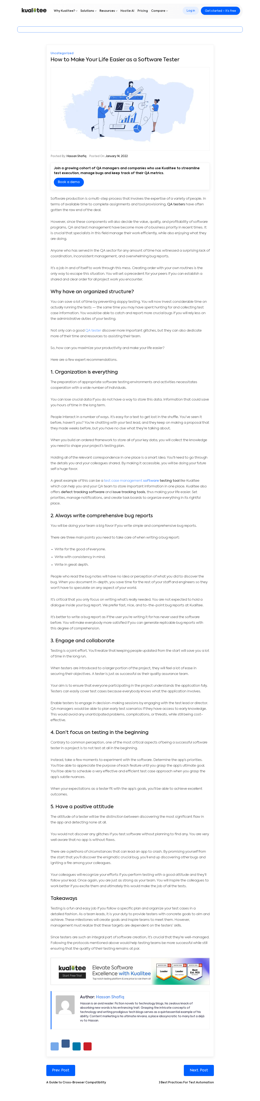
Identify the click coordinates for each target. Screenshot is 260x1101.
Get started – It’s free (219, 11)
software (150, 481)
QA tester (93, 330)
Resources (107, 11)
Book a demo (69, 182)
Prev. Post (61, 1070)
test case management (123, 481)
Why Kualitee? (64, 11)
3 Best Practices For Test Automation (186, 1082)
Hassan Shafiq (76, 156)
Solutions (87, 11)
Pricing (143, 11)
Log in (190, 11)
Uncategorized (62, 53)
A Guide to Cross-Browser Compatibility (76, 1082)
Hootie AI (127, 11)
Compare (158, 11)
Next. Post (199, 1070)
